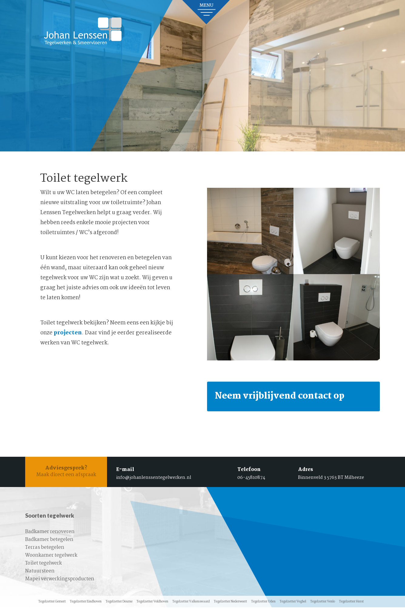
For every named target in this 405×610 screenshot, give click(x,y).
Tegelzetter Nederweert (230, 604)
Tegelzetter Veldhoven (152, 604)
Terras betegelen (44, 550)
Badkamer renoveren (50, 534)
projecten (68, 333)
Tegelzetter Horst (351, 604)
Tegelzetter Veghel (292, 604)
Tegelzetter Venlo (322, 604)
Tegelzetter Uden (263, 604)
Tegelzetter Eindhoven (86, 604)
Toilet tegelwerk (43, 566)
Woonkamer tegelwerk (51, 558)
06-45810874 (251, 479)
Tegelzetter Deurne (118, 604)
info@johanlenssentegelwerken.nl (153, 479)
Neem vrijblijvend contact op (286, 397)
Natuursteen (40, 574)
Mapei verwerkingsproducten (59, 581)
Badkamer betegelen (49, 542)
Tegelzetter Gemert (52, 604)
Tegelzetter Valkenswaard (191, 604)
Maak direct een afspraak (66, 474)
